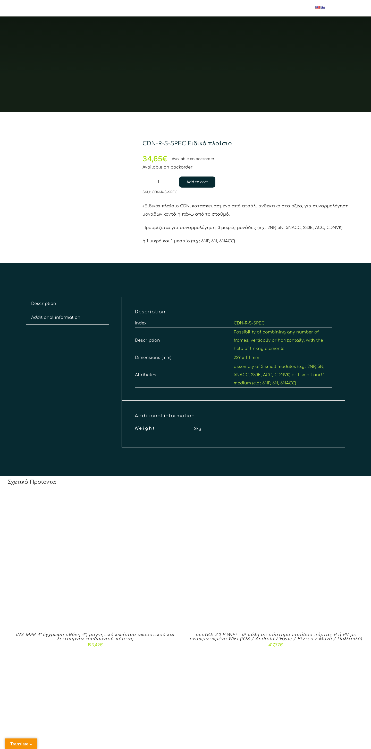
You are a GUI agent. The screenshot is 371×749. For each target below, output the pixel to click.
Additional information (55, 317)
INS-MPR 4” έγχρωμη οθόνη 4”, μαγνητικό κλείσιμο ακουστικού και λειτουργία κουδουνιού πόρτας (95, 636)
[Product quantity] (158, 182)
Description (43, 303)
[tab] (44, 304)
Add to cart (197, 182)
